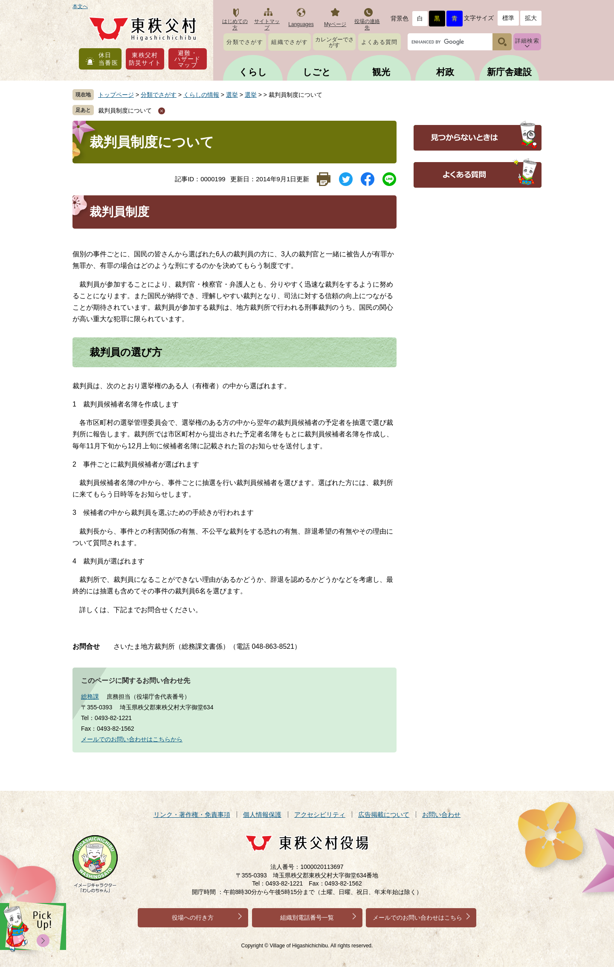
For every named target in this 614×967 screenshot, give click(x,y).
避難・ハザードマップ (187, 58)
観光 (381, 72)
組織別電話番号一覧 (307, 917)
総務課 (90, 696)
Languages (300, 24)
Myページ (335, 24)
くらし (253, 72)
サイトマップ (267, 24)
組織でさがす (289, 42)
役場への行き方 (193, 917)
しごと (317, 72)
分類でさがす (244, 42)
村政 (445, 72)
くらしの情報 (201, 94)
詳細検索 (527, 41)
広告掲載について (383, 814)
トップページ (116, 94)
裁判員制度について (125, 110)
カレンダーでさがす (334, 42)
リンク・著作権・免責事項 (192, 814)
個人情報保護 (262, 814)
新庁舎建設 (509, 72)
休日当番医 (108, 59)
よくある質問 (379, 42)
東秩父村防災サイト (145, 59)
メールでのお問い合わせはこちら (417, 917)
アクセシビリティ (319, 814)
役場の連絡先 (367, 24)
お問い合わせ (441, 814)
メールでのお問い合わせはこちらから (131, 739)
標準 (508, 18)
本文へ (80, 6)
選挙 (232, 94)
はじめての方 (235, 24)
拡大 (531, 18)
